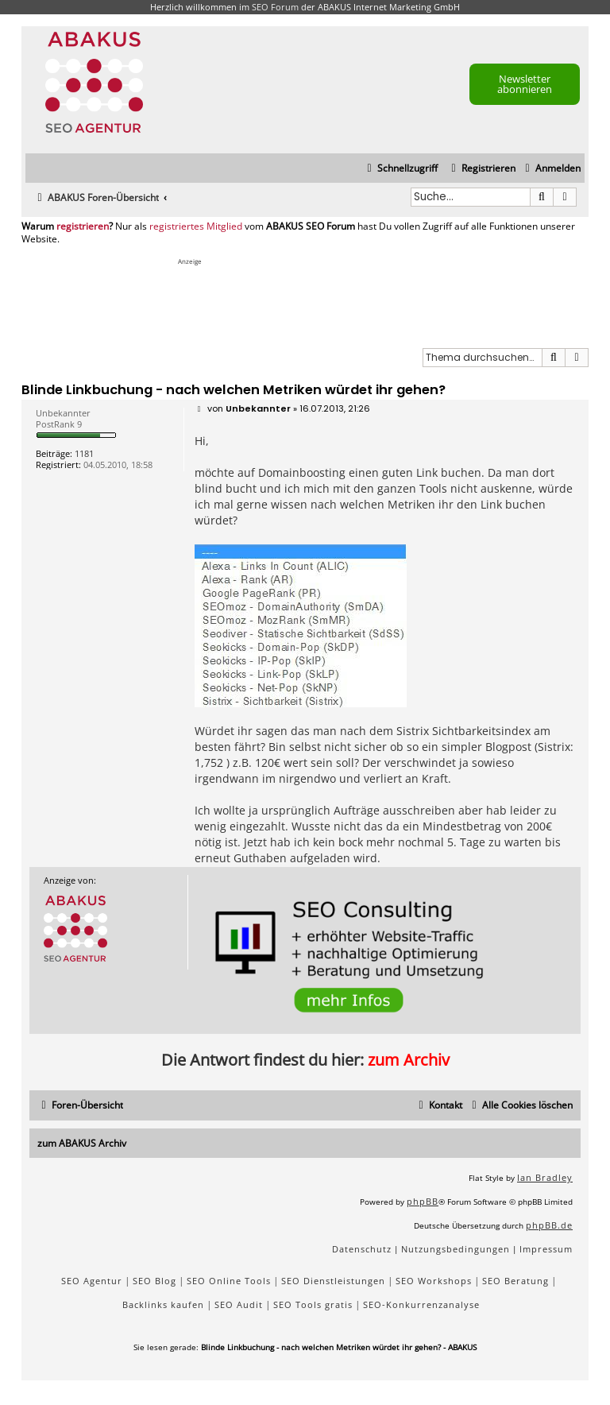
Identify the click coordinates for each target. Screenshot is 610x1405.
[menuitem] (551, 169)
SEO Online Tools (229, 1281)
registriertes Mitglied (195, 226)
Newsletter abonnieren (524, 84)
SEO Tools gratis (313, 1304)
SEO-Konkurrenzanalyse (421, 1304)
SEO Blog (154, 1281)
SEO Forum (275, 7)
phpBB (422, 1201)
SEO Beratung (515, 1281)
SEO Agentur (91, 1281)
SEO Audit (238, 1304)
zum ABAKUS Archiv (81, 1143)
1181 (84, 453)
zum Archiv (409, 1059)
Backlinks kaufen (163, 1304)
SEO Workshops (434, 1281)
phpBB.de (549, 1225)
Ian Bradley (545, 1177)
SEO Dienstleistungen (333, 1281)
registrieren (82, 226)
